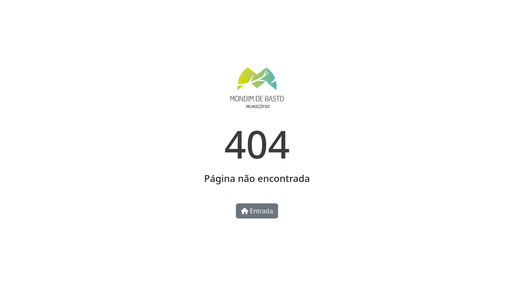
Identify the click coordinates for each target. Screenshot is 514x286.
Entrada (257, 211)
